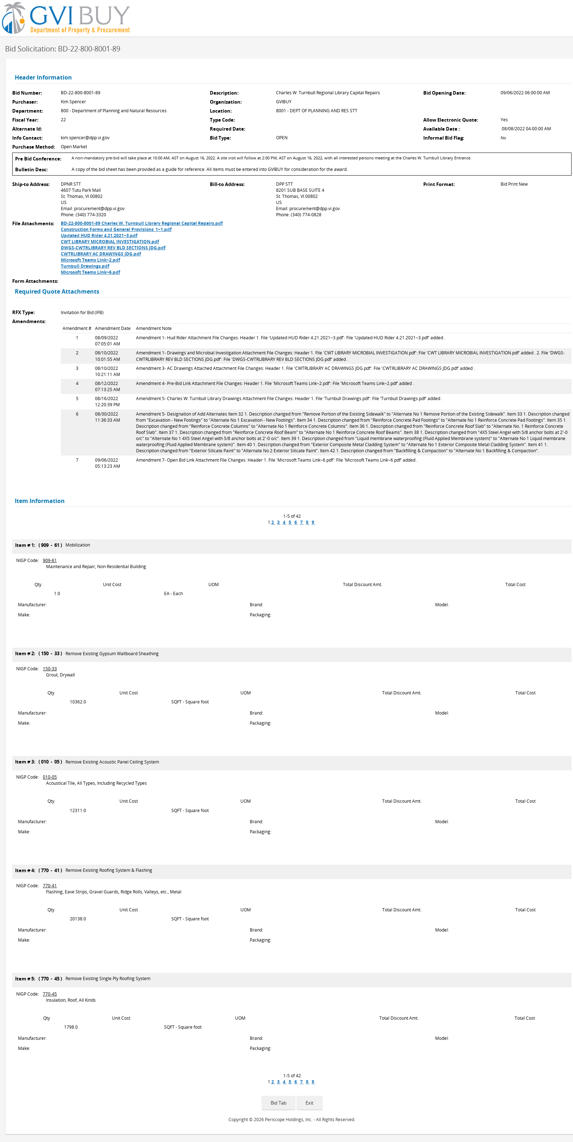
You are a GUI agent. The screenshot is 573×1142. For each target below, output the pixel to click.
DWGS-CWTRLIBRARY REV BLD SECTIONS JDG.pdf (113, 248)
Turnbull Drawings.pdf (85, 266)
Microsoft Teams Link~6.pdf (90, 272)
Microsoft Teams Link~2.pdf (90, 260)
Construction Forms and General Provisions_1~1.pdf (116, 229)
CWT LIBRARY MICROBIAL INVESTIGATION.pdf (110, 242)
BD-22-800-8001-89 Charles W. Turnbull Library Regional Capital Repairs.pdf (142, 223)
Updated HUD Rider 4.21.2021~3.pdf (99, 235)
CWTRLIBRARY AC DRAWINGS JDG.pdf (101, 254)
